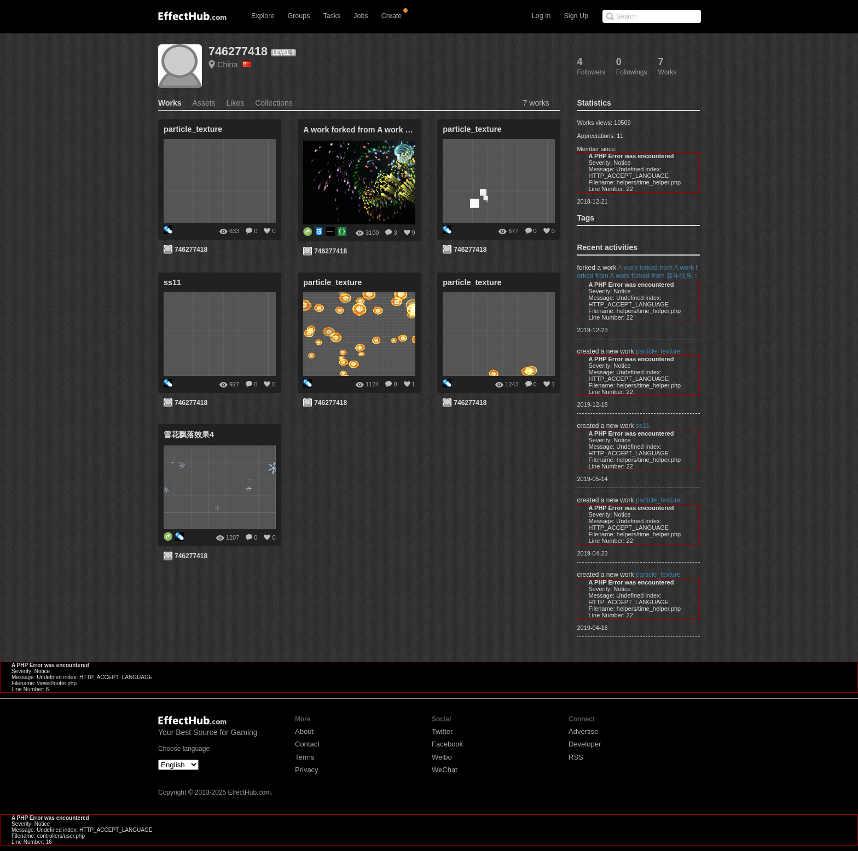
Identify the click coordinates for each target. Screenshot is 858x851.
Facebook (447, 744)
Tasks (331, 16)
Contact (307, 744)
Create (391, 16)
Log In (541, 16)
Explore (262, 16)
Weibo (442, 757)
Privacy (306, 770)
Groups (298, 16)
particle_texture (658, 351)
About (304, 731)
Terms (304, 757)
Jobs (360, 16)
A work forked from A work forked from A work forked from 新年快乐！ (638, 272)
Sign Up (576, 16)
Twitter (442, 731)
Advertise (583, 731)
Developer (585, 744)
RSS (576, 757)
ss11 (643, 426)
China (234, 64)
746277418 (238, 51)
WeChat (444, 770)
